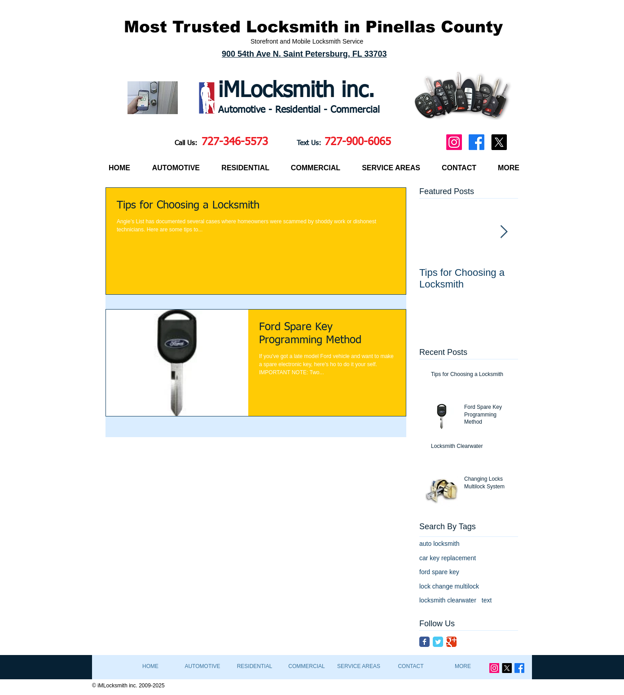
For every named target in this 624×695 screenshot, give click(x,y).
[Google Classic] (451, 642)
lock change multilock (449, 586)
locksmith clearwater (447, 600)
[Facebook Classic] (424, 642)
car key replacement (447, 558)
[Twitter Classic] (438, 642)
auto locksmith (439, 543)
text (487, 600)
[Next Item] (504, 232)
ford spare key (439, 571)
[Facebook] (476, 142)
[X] (499, 142)
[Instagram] (454, 142)
